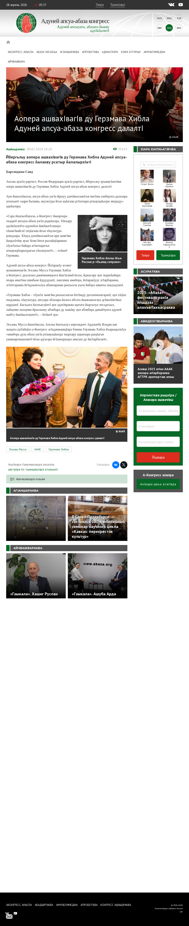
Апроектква (90, 52)
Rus (159, 18)
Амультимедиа (154, 52)
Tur (179, 18)
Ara (179, 27)
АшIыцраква (15, 149)
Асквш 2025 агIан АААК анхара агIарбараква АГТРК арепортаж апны (156, 373)
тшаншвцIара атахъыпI (41, 469)
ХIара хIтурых (131, 52)
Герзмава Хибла (59, 449)
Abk (159, 27)
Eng (169, 18)
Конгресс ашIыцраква (115, 905)
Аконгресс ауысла (20, 52)
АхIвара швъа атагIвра (158, 484)
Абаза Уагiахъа (46, 52)
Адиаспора (110, 52)
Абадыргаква (44, 905)
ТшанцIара (117, 4)
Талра (100, 4)
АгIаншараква (69, 52)
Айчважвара (16, 61)
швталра (14, 469)
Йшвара (158, 457)
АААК (37, 449)
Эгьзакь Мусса (18, 449)
